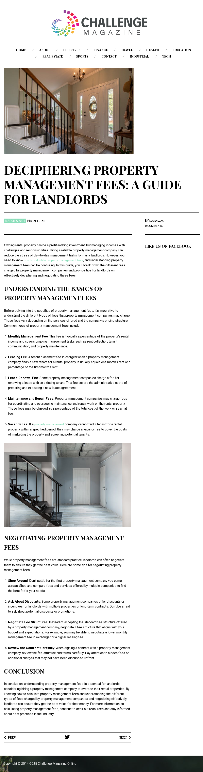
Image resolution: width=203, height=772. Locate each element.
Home (21, 50)
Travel (127, 50)
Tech (166, 56)
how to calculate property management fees (55, 260)
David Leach (158, 220)
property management (49, 424)
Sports (82, 56)
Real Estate (53, 56)
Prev (12, 737)
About (44, 50)
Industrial (139, 56)
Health (152, 50)
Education (181, 50)
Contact (109, 56)
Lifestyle (71, 50)
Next (122, 737)
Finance (101, 50)
